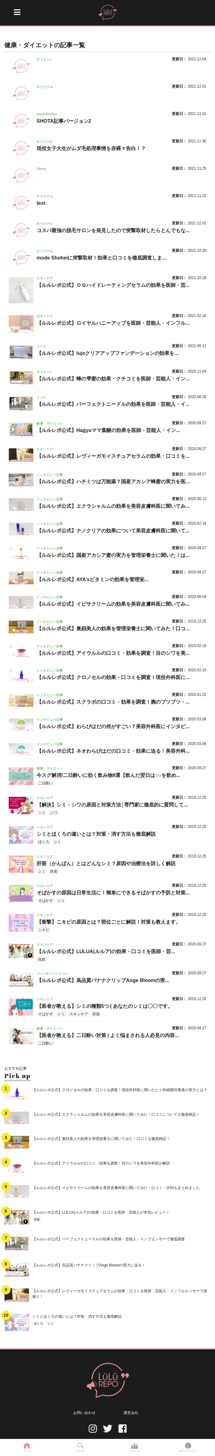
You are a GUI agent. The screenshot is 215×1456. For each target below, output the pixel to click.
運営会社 (130, 1413)
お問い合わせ (84, 1413)
